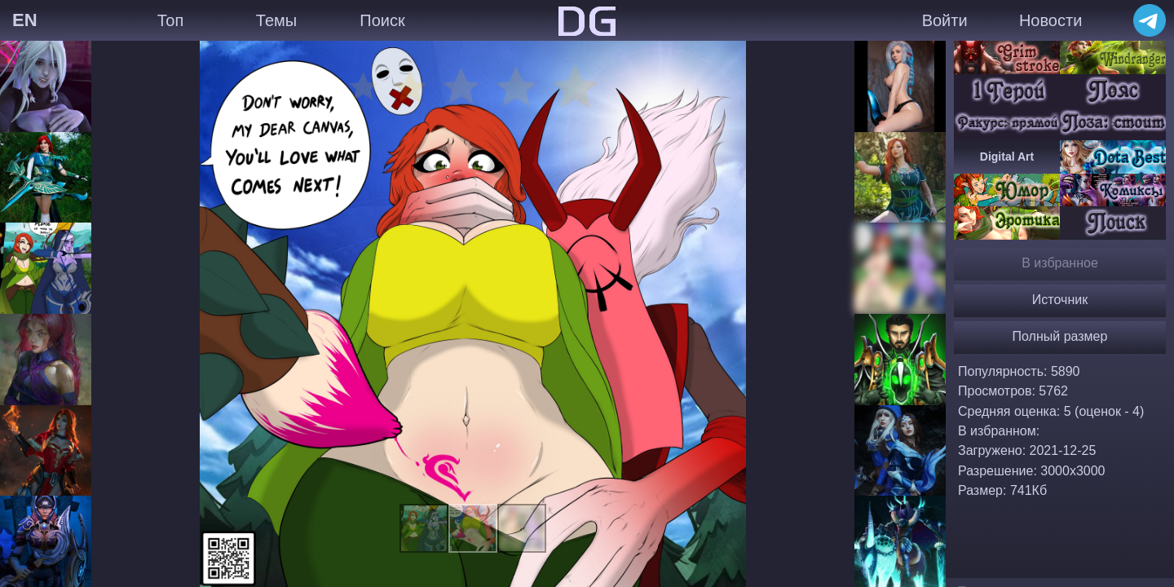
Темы (276, 20)
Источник (1060, 300)
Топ (170, 20)
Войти (945, 20)
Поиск (382, 20)
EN (25, 20)
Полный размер (1060, 336)
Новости (1050, 20)
